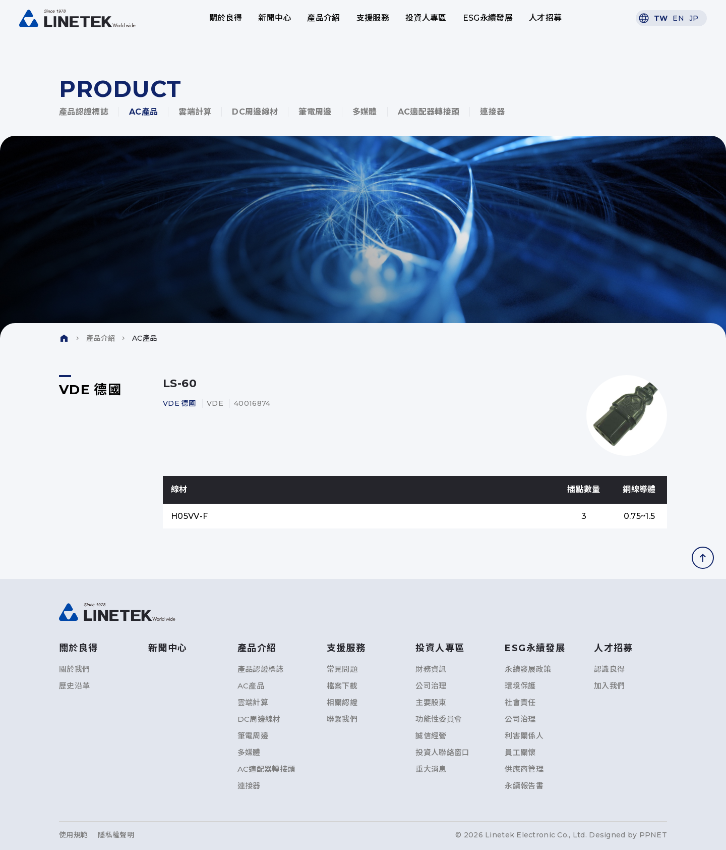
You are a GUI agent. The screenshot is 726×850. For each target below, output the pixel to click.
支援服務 (372, 18)
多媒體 (364, 112)
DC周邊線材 (255, 112)
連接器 (492, 112)
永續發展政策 (528, 669)
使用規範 (73, 834)
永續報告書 (524, 785)
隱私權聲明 (116, 834)
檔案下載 (342, 685)
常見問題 (342, 669)
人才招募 (545, 18)
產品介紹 (323, 18)
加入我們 (609, 685)
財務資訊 (430, 669)
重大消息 (430, 769)
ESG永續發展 (488, 18)
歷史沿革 (74, 685)
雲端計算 (194, 112)
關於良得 (225, 18)
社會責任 (520, 702)
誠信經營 (430, 735)
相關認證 (342, 702)
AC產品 (143, 112)
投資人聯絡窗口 (442, 752)
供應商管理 (524, 769)
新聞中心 (274, 18)
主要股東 (430, 702)
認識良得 (609, 669)
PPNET (653, 834)
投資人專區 (426, 18)
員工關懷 (520, 752)
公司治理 (430, 685)
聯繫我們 (342, 719)
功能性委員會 (438, 719)
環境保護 (520, 685)
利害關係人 (524, 735)
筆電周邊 (314, 112)
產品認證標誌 (83, 112)
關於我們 (74, 669)
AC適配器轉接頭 (429, 112)
